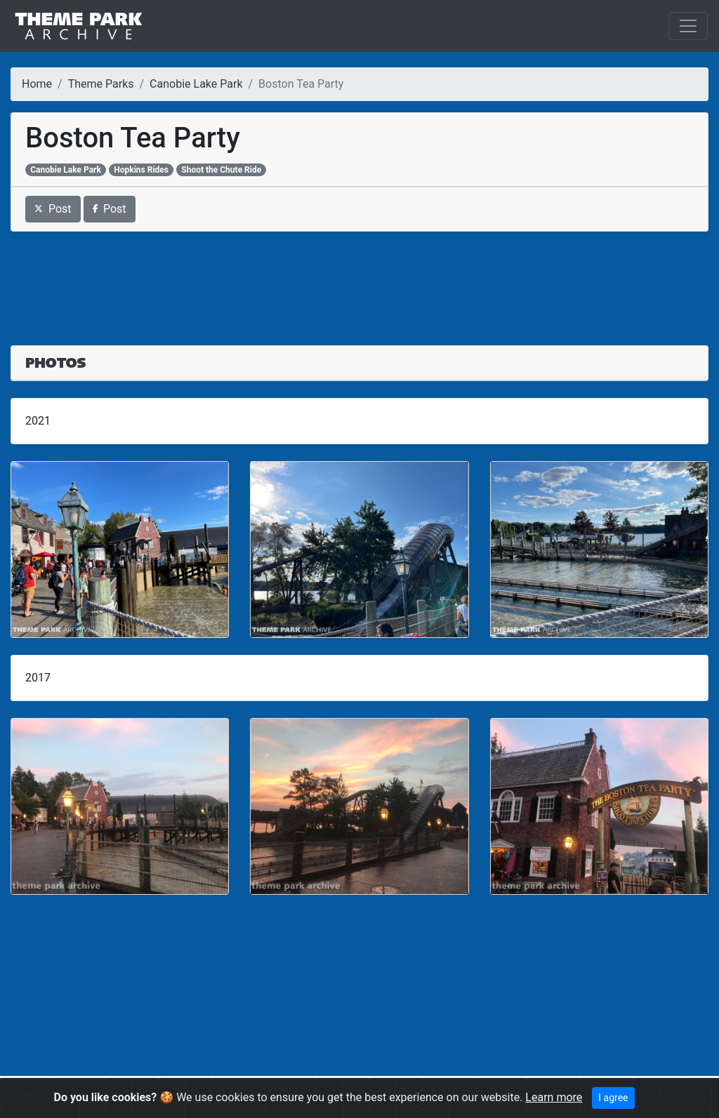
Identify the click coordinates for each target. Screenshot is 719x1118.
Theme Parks (101, 84)
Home (37, 84)
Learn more (553, 1097)
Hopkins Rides (141, 170)
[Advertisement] (359, 280)
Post (53, 208)
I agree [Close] (613, 1097)
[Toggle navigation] (688, 26)
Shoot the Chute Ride (221, 170)
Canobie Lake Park (196, 84)
